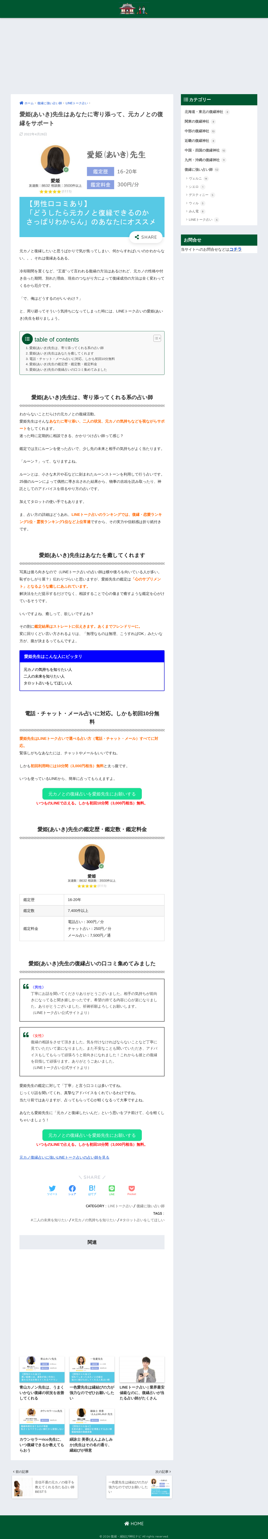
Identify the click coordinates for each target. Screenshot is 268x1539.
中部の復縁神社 (201, 131)
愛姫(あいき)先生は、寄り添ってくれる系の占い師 (66, 348)
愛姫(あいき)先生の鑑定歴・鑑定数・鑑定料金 (63, 364)
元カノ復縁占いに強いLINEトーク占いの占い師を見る (64, 1153)
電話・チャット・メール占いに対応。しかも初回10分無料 (72, 359)
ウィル (197, 204)
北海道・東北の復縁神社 (209, 112)
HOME (134, 1521)
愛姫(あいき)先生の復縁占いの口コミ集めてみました (68, 369)
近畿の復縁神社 (201, 141)
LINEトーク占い (120, 1202)
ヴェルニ (199, 180)
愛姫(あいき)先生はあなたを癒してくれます (61, 353)
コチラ (235, 250)
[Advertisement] (134, 56)
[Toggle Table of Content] (155, 338)
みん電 (197, 212)
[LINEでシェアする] (112, 1187)
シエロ (197, 188)
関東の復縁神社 (201, 122)
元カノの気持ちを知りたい (95, 1216)
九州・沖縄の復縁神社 (207, 161)
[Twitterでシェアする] (52, 1187)
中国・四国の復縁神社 (207, 151)
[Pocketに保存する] (132, 1187)
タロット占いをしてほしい (144, 1216)
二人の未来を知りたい (50, 1216)
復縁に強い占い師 (151, 1202)
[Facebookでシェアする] (72, 1187)
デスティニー (202, 196)
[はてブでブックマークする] (92, 1187)
